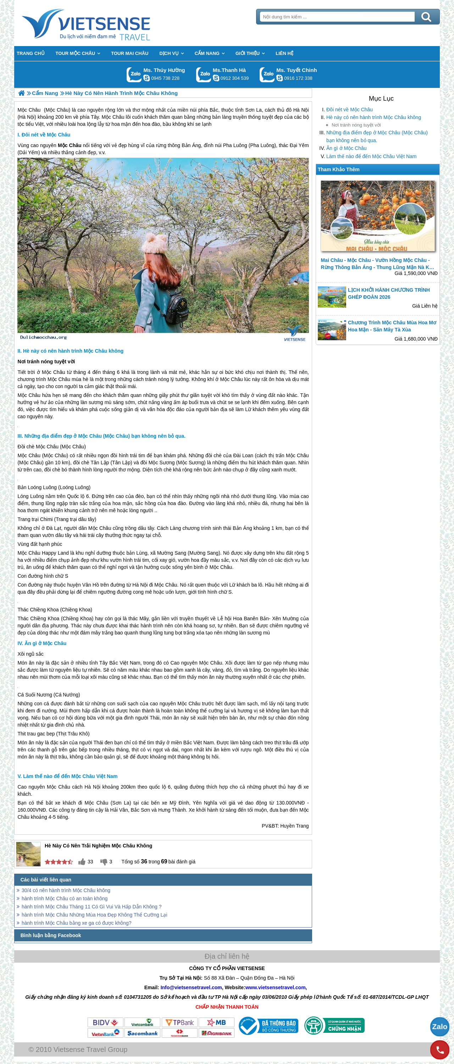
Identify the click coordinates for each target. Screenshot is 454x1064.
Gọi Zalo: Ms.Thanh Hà (204, 75)
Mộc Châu (59, 379)
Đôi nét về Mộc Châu (349, 109)
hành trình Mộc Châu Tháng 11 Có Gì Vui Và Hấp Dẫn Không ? (91, 906)
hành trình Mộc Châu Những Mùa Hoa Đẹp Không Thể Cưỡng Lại (94, 915)
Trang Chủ (103, 23)
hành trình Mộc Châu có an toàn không (64, 898)
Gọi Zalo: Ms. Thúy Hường (134, 75)
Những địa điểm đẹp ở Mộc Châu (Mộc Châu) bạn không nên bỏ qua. (377, 136)
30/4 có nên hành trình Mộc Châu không (66, 890)
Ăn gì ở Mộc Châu (346, 148)
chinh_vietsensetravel (279, 78)
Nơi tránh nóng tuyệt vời (356, 125)
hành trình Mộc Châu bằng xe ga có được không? (77, 923)
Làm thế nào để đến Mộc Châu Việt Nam (371, 156)
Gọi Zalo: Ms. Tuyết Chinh (267, 75)
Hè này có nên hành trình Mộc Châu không (373, 117)
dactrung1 (146, 78)
